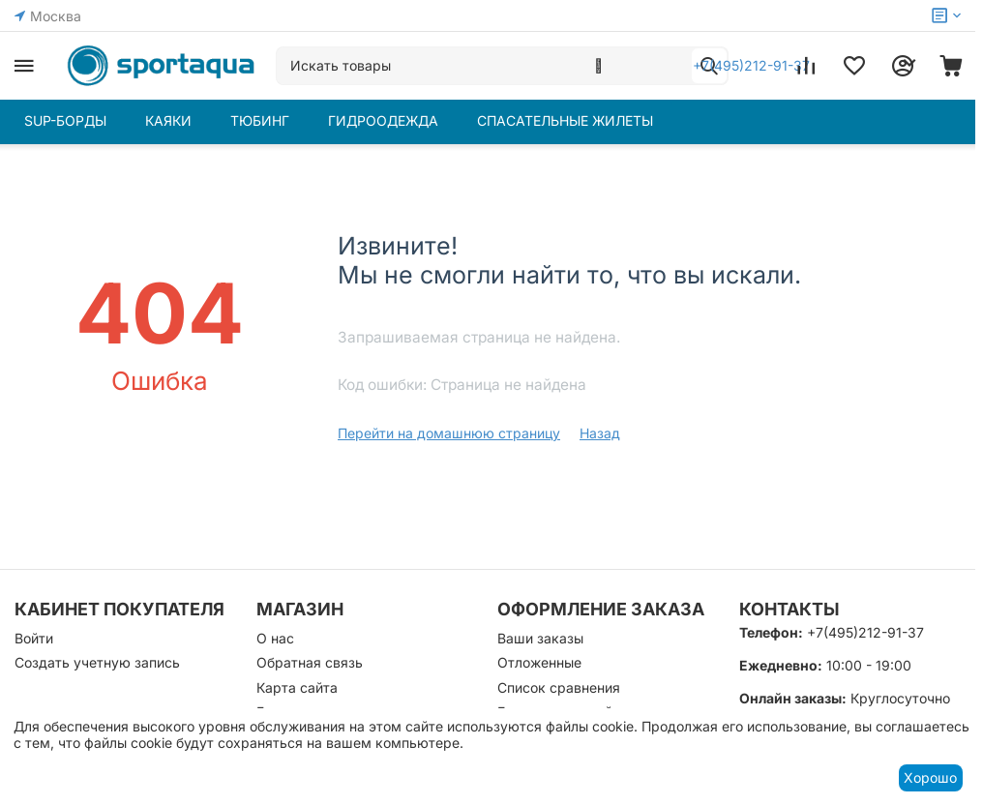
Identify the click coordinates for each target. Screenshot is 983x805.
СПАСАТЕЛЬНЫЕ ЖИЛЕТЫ (565, 120)
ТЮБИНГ (259, 120)
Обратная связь (309, 662)
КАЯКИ (168, 120)
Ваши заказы (540, 638)
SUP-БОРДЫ (65, 120)
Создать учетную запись (97, 662)
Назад (600, 433)
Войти (34, 638)
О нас (275, 638)
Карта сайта (297, 687)
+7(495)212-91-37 (865, 632)
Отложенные (539, 662)
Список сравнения (558, 687)
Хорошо (930, 777)
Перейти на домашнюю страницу (449, 433)
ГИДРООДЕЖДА (383, 120)
